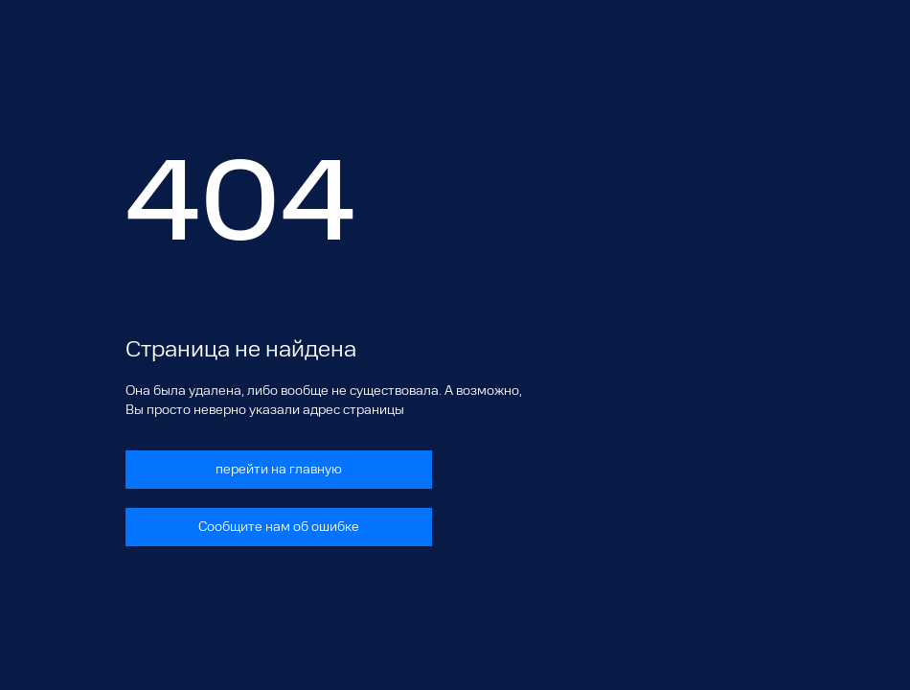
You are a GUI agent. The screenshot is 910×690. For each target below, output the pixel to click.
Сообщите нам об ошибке (278, 527)
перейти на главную (279, 469)
